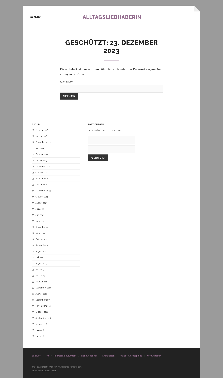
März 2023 (40, 221)
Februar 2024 (41, 178)
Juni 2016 (39, 336)
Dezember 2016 (43, 299)
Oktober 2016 (41, 312)
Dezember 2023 (43, 191)
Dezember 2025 (43, 142)
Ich (47, 355)
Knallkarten (108, 355)
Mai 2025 (39, 148)
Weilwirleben (154, 355)
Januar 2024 (41, 184)
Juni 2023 (39, 215)
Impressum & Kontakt (65, 355)
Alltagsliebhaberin (112, 17)
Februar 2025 (41, 154)
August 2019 (41, 263)
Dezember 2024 (43, 166)
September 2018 (43, 287)
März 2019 (40, 275)
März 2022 (40, 233)
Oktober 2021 (41, 239)
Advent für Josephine (131, 355)
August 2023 (41, 203)
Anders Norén (49, 370)
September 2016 (43, 318)
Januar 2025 (41, 160)
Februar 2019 (41, 281)
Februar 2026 (41, 130)
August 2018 (41, 293)
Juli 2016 (39, 330)
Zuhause (36, 355)
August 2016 (41, 324)
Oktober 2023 (41, 197)
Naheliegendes (89, 355)
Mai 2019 (39, 269)
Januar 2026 (41, 136)
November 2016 (43, 306)
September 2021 (43, 245)
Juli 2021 (39, 257)
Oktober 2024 (41, 172)
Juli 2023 (39, 209)
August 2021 (41, 251)
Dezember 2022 (43, 227)
